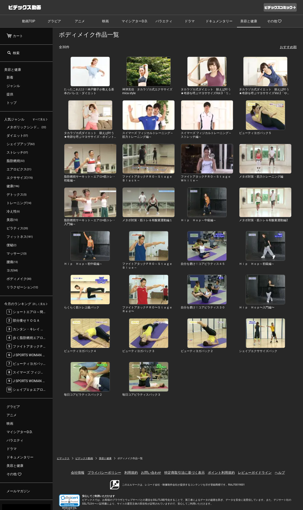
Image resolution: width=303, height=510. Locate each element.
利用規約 (131, 473)
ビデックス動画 (84, 458)
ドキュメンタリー (219, 21)
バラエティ (163, 21)
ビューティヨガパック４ (80, 351)
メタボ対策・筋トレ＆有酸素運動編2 (263, 220)
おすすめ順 (288, 47)
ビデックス (63, 458)
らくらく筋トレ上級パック (81, 307)
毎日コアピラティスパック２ (83, 394)
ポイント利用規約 (221, 473)
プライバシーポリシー (104, 473)
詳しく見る (39, 304)
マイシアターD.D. (135, 21)
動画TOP (28, 21)
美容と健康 (248, 21)
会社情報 (77, 473)
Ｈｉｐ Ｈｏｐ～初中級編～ (83, 263)
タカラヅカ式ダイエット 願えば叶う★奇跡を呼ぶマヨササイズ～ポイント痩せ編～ (89, 136)
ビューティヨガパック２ (197, 351)
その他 (274, 21)
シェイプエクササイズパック (258, 351)
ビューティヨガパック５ (255, 133)
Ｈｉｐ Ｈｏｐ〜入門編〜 (256, 307)
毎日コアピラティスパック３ (141, 394)
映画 (105, 21)
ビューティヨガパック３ (138, 351)
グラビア (54, 21)
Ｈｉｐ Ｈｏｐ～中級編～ (198, 220)
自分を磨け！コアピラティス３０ (203, 307)
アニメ (80, 21)
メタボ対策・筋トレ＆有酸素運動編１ (147, 220)
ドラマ (190, 21)
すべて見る (39, 119)
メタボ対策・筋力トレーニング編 (261, 176)
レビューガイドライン (255, 473)
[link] (69, 500)
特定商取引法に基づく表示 (184, 473)
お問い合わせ (151, 473)
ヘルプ (280, 473)
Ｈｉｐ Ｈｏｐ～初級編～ (256, 263)
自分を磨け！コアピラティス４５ (203, 263)
